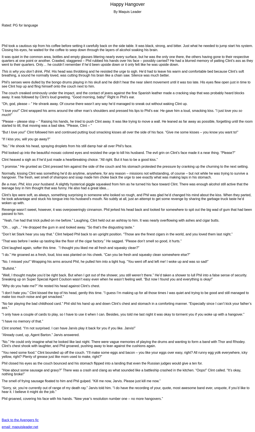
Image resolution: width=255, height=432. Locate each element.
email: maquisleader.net (20, 427)
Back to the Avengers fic (20, 420)
